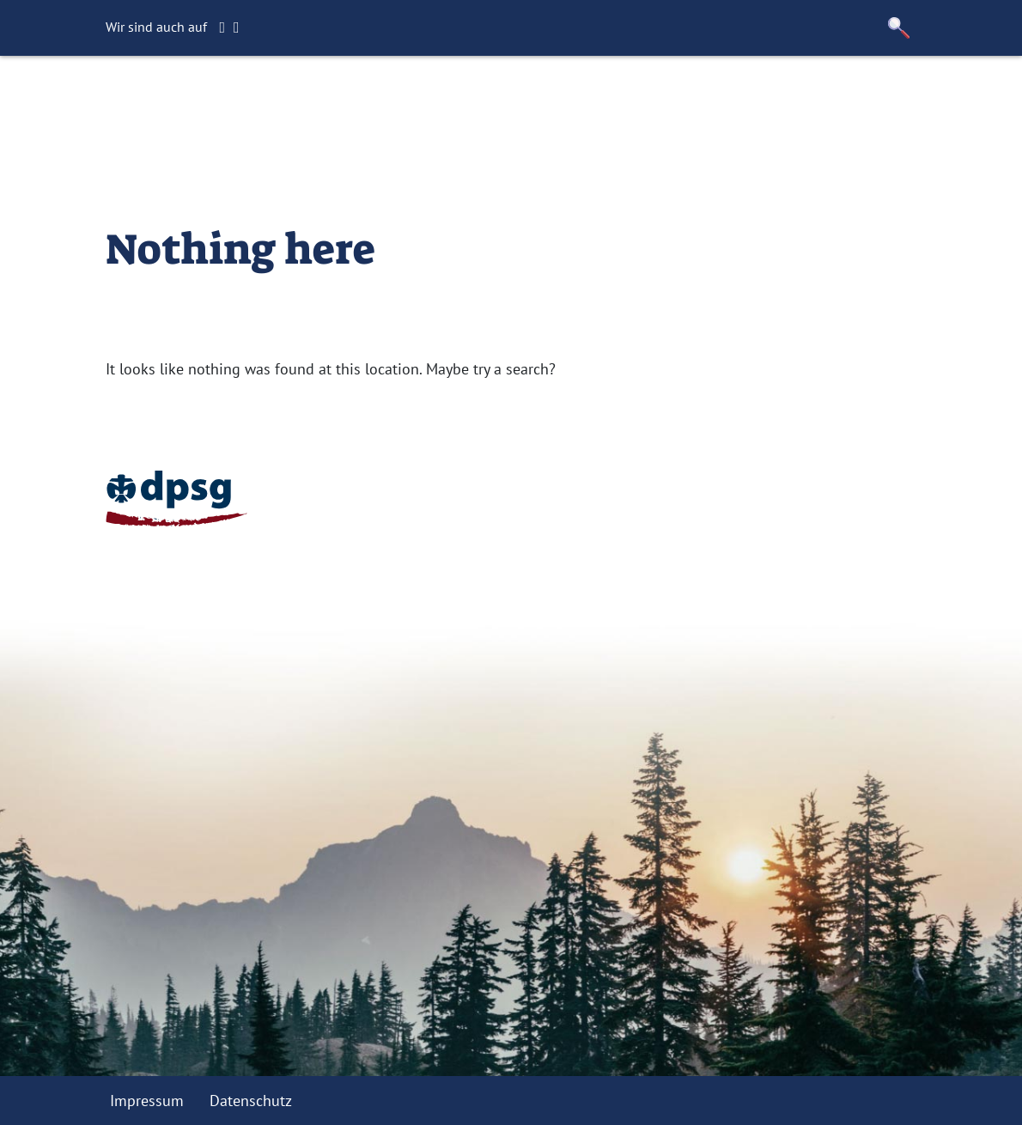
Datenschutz (251, 1100)
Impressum (147, 1100)
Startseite (308, 98)
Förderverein (553, 98)
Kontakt (648, 98)
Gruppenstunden (425, 98)
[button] (899, 28)
